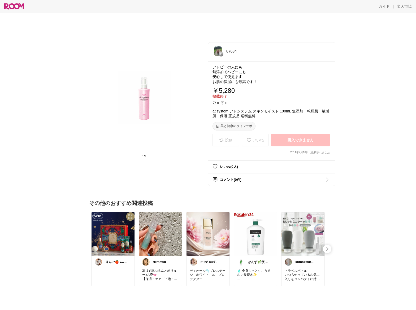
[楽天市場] (404, 6)
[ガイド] (384, 6)
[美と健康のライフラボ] (234, 126)
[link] (113, 233)
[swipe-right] (327, 249)
